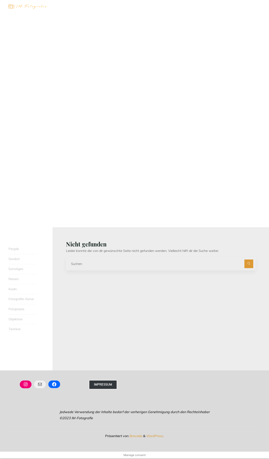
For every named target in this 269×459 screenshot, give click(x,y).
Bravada (135, 436)
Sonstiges (15, 269)
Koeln (12, 289)
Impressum (103, 385)
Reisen (13, 279)
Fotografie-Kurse (21, 299)
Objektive (15, 319)
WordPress (154, 436)
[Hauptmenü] (257, 7)
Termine (14, 329)
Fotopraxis (16, 309)
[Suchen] (248, 263)
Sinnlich (14, 259)
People (13, 249)
